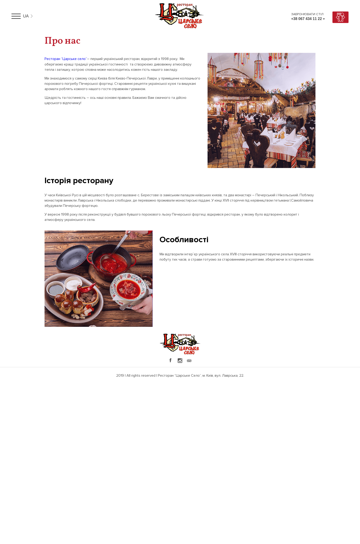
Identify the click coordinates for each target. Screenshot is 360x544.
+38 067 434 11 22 (306, 19)
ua (26, 16)
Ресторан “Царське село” (66, 59)
